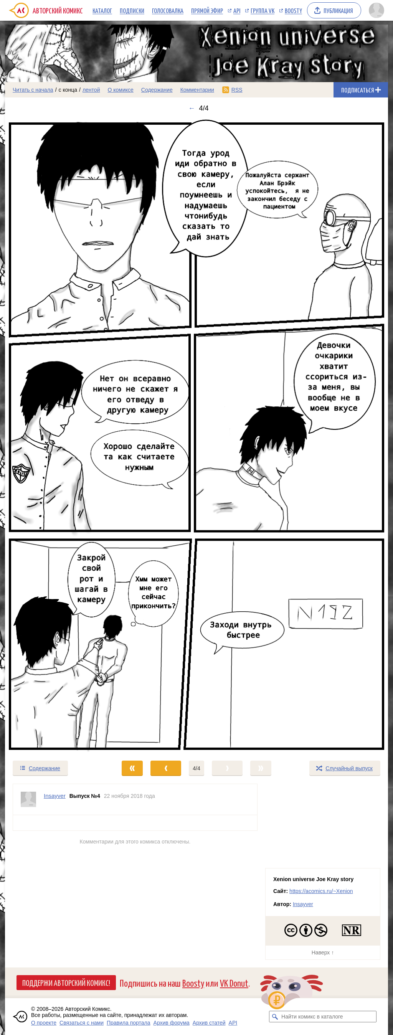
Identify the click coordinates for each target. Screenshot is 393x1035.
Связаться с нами (81, 1023)
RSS (237, 90)
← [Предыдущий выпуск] (191, 108)
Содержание (157, 90)
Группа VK (262, 10)
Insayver (303, 904)
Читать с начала (33, 90)
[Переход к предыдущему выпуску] (53, 436)
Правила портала (128, 1023)
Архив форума (172, 1023)
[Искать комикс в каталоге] (274, 1016)
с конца (68, 90)
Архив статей (209, 1023)
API (236, 10)
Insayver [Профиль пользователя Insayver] (55, 795)
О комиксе (120, 90)
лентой (91, 90)
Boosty (293, 10)
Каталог (102, 10)
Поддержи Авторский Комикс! (66, 982)
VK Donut (234, 983)
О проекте (43, 1023)
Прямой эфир (207, 10)
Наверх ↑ (323, 952)
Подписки (132, 10)
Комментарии (197, 90)
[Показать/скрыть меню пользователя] (376, 10)
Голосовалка (167, 10)
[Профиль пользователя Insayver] (28, 799)
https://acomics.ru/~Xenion (321, 891)
